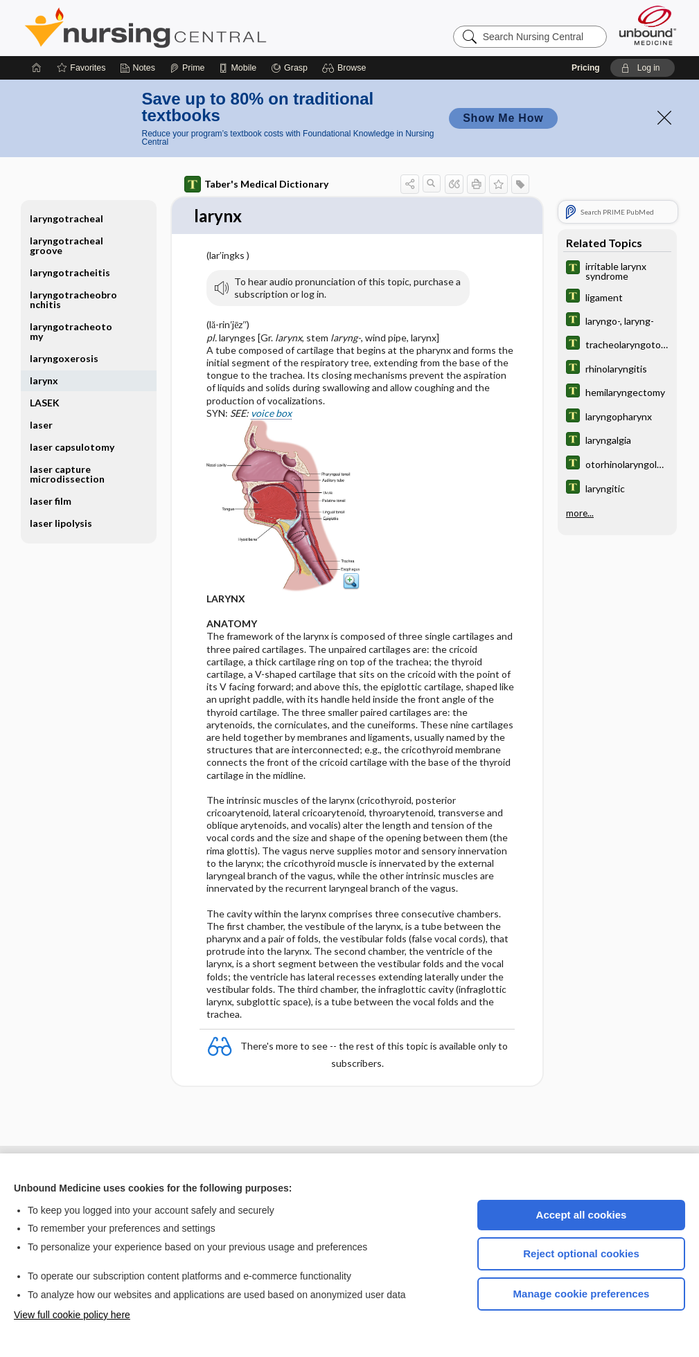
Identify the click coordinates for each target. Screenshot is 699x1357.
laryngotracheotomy (71, 331)
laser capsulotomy (72, 447)
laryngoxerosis (64, 358)
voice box (271, 414)
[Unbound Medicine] (647, 25)
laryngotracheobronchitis (73, 299)
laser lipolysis (61, 523)
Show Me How (503, 118)
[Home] (37, 68)
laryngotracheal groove (66, 245)
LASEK (45, 402)
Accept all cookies (581, 1215)
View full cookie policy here (72, 1314)
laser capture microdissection (67, 474)
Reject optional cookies (581, 1253)
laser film (50, 501)
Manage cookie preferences (581, 1294)
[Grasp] (289, 68)
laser (41, 425)
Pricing (586, 68)
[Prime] (187, 68)
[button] (346, 68)
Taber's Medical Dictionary (256, 184)
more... (580, 512)
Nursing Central (197, 27)
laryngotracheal (66, 218)
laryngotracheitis (70, 272)
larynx (44, 380)
